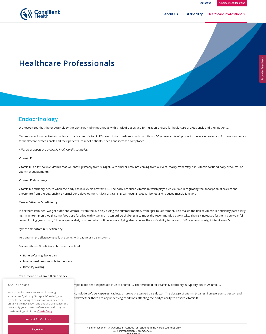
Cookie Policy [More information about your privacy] (44, 320)
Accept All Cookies (38, 328)
